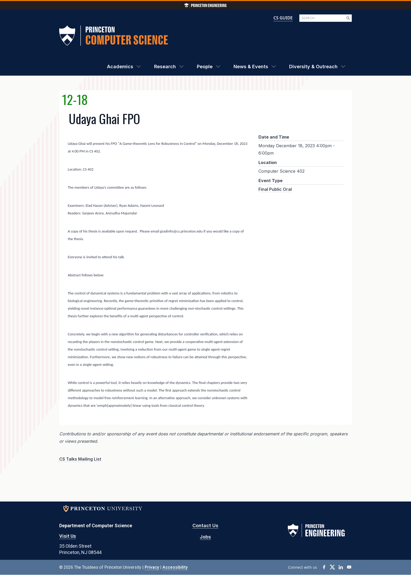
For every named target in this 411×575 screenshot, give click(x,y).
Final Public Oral (275, 189)
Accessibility (175, 567)
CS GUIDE (283, 18)
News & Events (251, 66)
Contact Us (205, 525)
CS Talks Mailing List (80, 459)
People (205, 66)
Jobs (205, 537)
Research (165, 66)
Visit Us (67, 536)
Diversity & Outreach (313, 66)
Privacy (152, 567)
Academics (120, 66)
